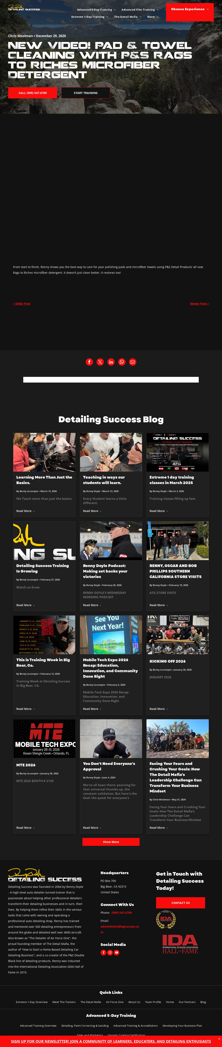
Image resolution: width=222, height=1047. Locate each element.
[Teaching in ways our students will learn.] (111, 452)
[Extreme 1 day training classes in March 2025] (178, 452)
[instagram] (110, 953)
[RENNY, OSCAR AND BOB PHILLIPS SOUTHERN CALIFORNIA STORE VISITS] (178, 540)
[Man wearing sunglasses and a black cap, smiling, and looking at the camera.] (111, 738)
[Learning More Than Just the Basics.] (44, 452)
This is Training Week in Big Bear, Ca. (43, 662)
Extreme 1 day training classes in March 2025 (172, 480)
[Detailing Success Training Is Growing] (44, 540)
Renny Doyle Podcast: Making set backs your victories (105, 571)
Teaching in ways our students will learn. (104, 480)
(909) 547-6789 (122, 913)
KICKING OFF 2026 (168, 661)
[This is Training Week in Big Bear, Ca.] (44, 635)
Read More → (25, 511)
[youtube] (116, 953)
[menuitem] (96, 9)
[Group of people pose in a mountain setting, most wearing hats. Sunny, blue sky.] (178, 738)
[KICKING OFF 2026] (178, 635)
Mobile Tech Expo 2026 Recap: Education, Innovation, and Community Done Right (110, 668)
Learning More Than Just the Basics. (44, 480)
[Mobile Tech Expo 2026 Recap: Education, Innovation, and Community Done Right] (111, 635)
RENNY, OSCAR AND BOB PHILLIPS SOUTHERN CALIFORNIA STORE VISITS (176, 571)
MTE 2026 (26, 765)
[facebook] (103, 953)
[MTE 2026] (44, 738)
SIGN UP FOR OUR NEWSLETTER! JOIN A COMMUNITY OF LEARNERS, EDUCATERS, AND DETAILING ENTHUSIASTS (111, 1041)
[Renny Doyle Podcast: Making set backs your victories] (111, 540)
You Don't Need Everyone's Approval (109, 766)
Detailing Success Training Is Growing (42, 568)
